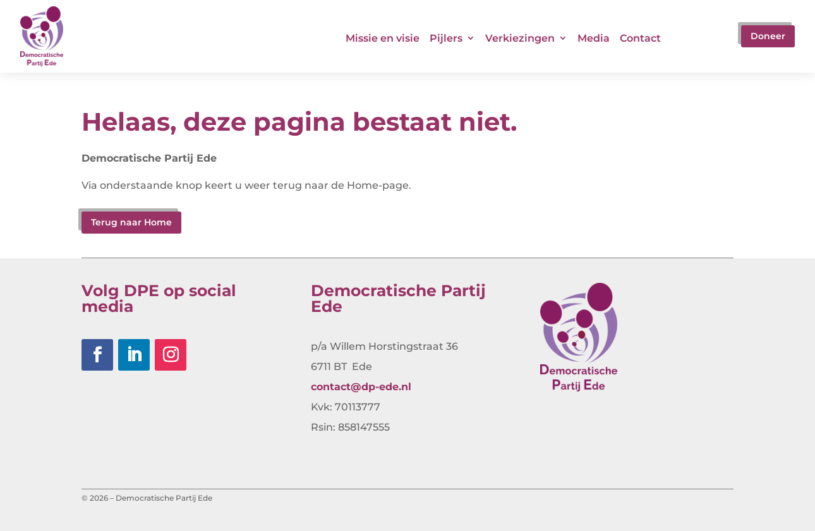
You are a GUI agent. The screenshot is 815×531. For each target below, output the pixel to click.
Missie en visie (383, 38)
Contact (640, 38)
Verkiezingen (520, 38)
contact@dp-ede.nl (361, 387)
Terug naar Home (131, 222)
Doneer (768, 36)
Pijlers (446, 38)
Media (593, 38)
